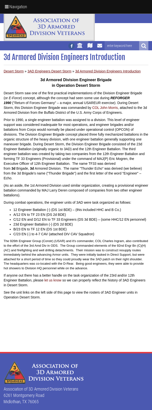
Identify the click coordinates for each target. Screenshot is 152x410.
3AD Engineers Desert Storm (49, 71)
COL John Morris (105, 108)
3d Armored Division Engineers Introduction (108, 71)
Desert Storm (14, 71)
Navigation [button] (16, 6)
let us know (52, 280)
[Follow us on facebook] (71, 46)
